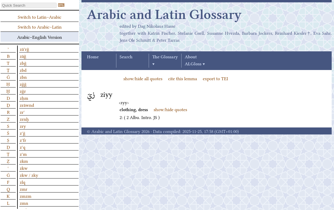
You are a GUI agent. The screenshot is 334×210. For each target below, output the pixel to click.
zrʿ (22, 111)
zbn (23, 77)
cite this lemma (182, 78)
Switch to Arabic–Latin (40, 26)
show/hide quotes (170, 109)
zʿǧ (22, 133)
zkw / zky (29, 175)
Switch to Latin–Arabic (39, 16)
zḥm (24, 97)
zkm (24, 161)
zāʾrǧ (24, 49)
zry (23, 126)
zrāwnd (27, 105)
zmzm (25, 195)
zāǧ (23, 55)
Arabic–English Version (39, 37)
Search (126, 57)
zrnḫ (24, 119)
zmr (23, 189)
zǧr (23, 91)
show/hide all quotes (142, 78)
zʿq (22, 147)
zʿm (23, 153)
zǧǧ (23, 83)
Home (93, 57)
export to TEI (215, 78)
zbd (23, 69)
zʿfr (23, 139)
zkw (24, 167)
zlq (22, 181)
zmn (24, 203)
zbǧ (23, 63)
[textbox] (29, 5)
